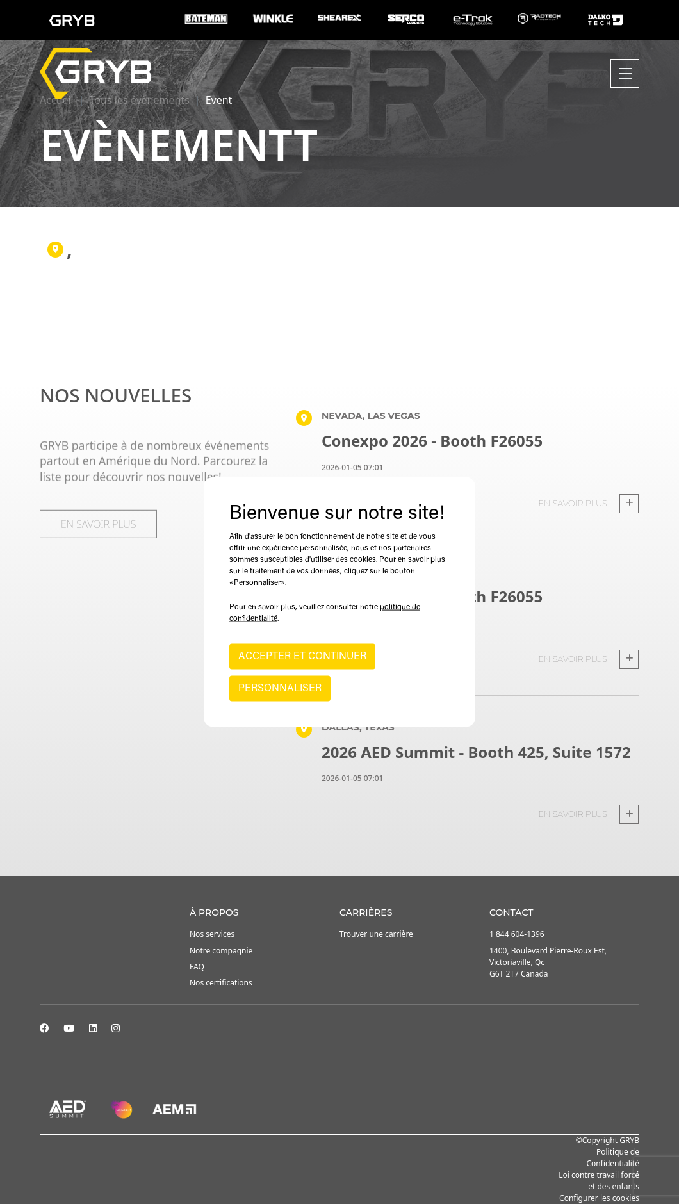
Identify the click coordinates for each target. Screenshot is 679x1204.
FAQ (197, 966)
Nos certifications (221, 982)
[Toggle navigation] (624, 73)
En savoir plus (588, 503)
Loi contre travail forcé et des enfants (599, 1180)
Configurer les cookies (599, 1197)
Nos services (212, 933)
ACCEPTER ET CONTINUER (302, 657)
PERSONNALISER (280, 689)
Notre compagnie (221, 950)
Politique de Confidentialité (612, 1157)
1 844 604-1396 (516, 933)
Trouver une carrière (376, 933)
